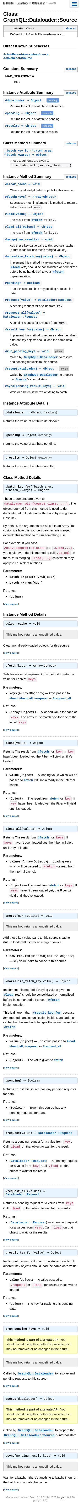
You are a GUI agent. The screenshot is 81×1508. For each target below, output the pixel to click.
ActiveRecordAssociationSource (26, 54)
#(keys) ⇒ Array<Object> (31, 198)
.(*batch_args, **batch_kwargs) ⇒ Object (28, 153)
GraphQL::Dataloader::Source (29, 1436)
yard (63, 1498)
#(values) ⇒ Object (29, 229)
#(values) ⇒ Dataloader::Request (24, 318)
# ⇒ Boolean (23, 285)
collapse (70, 68)
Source (21, 383)
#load (15, 269)
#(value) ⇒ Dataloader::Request (39, 303)
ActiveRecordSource (17, 58)
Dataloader (38, 2)
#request (41, 702)
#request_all (62, 702)
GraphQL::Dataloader (41, 361)
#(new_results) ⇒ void (29, 241)
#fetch (37, 222)
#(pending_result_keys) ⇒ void (35, 389)
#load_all (26, 702)
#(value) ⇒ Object (24, 216)
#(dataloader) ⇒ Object (31, 372)
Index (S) (8, 2)
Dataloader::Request (56, 1135)
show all (70, 28)
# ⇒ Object (24, 101)
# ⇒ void (23, 185)
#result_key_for (47, 1015)
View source (11, 607)
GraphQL (22, 2)
